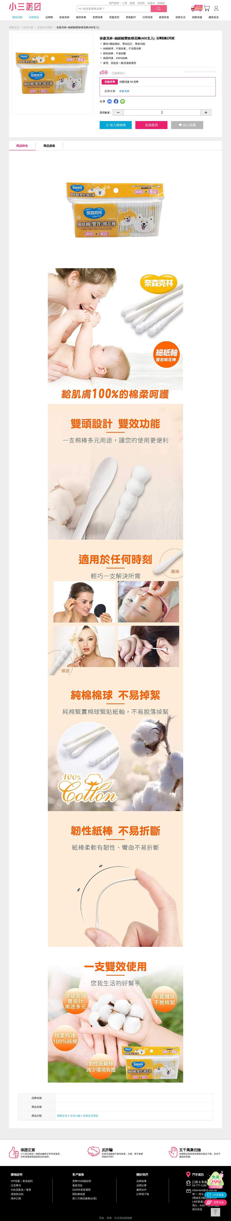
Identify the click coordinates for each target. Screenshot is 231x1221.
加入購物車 (116, 125)
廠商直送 (214, 17)
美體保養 (98, 17)
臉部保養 (81, 17)
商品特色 (22, 145)
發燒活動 (17, 17)
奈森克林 (124, 91)
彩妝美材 (64, 17)
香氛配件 (131, 17)
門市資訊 (198, 1174)
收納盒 (161, 3)
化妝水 (151, 3)
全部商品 (34, 17)
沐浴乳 (141, 3)
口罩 (124, 3)
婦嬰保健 (197, 17)
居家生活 (180, 17)
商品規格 (49, 145)
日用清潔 (147, 17)
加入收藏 (187, 125)
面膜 (132, 3)
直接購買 (151, 125)
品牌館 (49, 17)
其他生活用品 (90, 1115)
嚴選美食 (164, 17)
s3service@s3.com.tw (204, 1190)
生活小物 (75, 1115)
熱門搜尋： (115, 3)
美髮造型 (114, 17)
